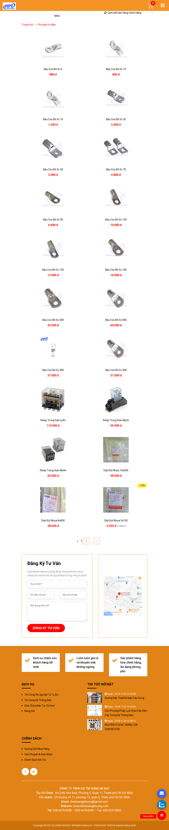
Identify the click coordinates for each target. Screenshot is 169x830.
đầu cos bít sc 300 (53, 370)
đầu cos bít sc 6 (53, 69)
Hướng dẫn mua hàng (36, 748)
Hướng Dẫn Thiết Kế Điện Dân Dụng (124, 697)
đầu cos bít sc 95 (53, 219)
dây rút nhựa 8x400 (53, 520)
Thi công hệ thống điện (38, 700)
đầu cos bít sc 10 (116, 69)
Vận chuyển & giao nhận (38, 754)
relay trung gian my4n (53, 470)
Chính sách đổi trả (35, 759)
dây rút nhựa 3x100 (116, 520)
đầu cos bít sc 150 (53, 269)
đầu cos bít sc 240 (53, 319)
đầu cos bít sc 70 (116, 169)
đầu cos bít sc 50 (53, 169)
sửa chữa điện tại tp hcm (39, 705)
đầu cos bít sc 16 (53, 119)
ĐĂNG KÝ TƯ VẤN (46, 628)
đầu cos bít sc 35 (116, 119)
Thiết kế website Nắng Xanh (121, 825)
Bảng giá (29, 710)
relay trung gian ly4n (53, 420)
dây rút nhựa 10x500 (116, 470)
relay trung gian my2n (116, 420)
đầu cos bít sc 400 (116, 319)
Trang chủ (27, 24)
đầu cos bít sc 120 (116, 219)
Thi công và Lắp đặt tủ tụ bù (41, 694)
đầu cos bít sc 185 (116, 269)
